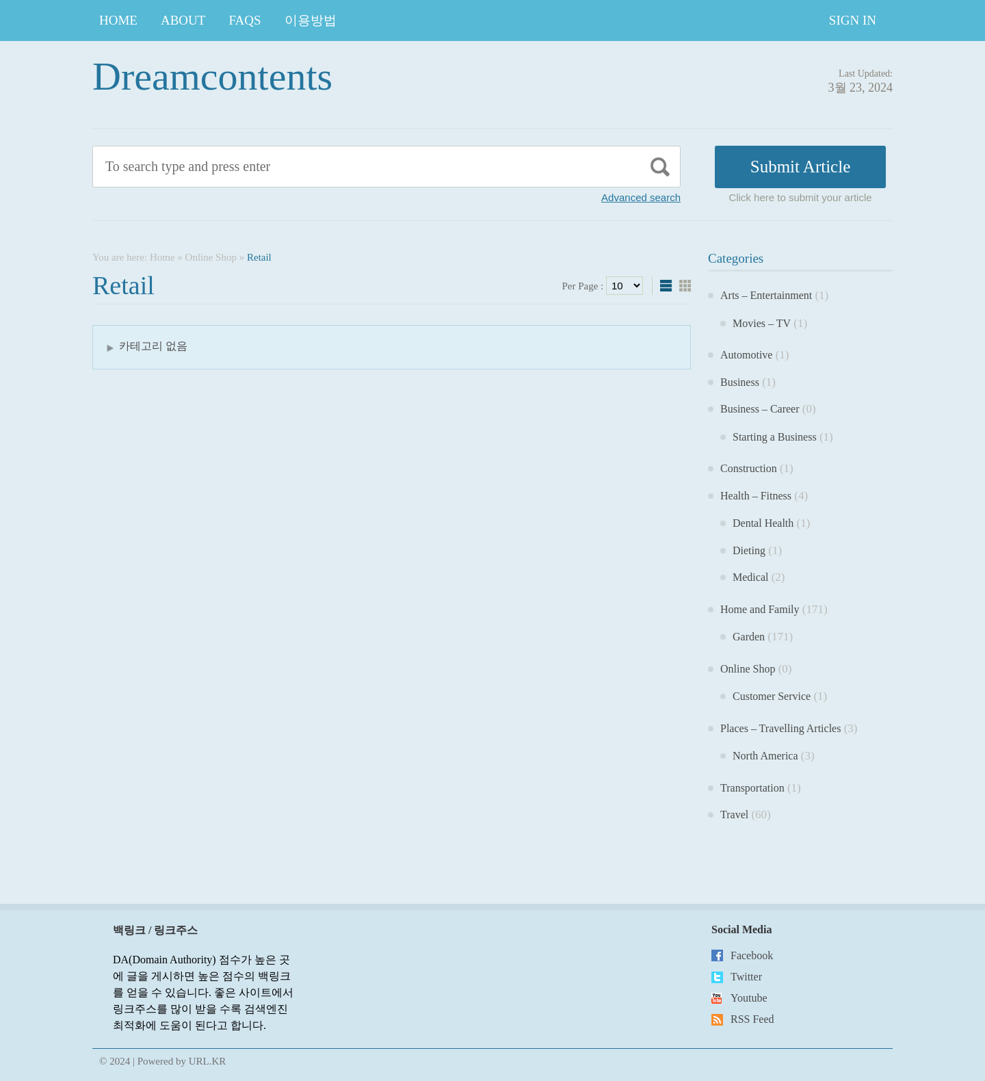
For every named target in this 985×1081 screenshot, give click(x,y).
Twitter (746, 976)
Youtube (749, 998)
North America (765, 755)
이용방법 (311, 20)
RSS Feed (752, 1019)
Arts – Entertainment (766, 295)
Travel (734, 814)
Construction (748, 468)
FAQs (244, 20)
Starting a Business (775, 437)
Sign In (852, 20)
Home (118, 20)
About (183, 20)
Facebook (752, 955)
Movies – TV (762, 323)
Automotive (746, 355)
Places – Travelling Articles (780, 728)
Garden (749, 636)
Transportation (752, 788)
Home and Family (760, 609)
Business (739, 382)
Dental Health (763, 523)
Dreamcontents (212, 76)
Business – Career (760, 409)
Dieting (749, 550)
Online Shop (211, 257)
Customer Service (772, 696)
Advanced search (641, 197)
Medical (750, 577)
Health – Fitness (755, 496)
